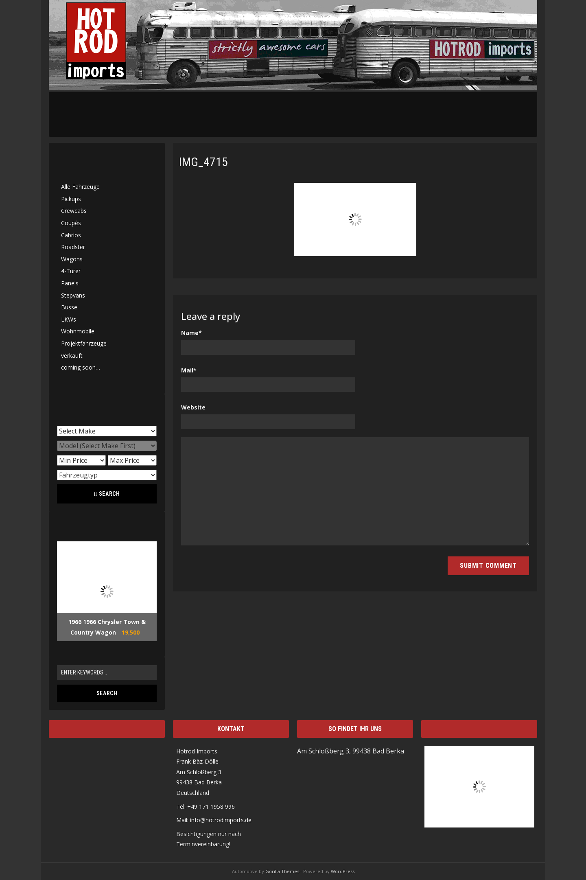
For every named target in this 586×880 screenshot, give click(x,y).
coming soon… (80, 367)
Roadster (73, 247)
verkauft (72, 355)
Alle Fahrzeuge (80, 186)
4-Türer (71, 271)
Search (107, 493)
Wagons (72, 259)
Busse (69, 307)
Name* (191, 333)
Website (193, 407)
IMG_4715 (203, 162)
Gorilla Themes (282, 871)
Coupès (71, 223)
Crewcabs (74, 211)
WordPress (342, 871)
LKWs (68, 319)
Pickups (71, 199)
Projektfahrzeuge (84, 343)
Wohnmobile (77, 331)
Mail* (189, 370)
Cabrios (71, 235)
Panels (70, 283)
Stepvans (73, 295)
